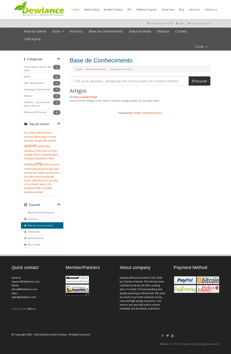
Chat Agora (32, 39)
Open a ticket (19, 308)
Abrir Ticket (32, 244)
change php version (44, 140)
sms (57, 172)
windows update (33, 192)
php (39, 163)
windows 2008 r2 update (38, 188)
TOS (175, 344)
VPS (129, 9)
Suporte (79, 69)
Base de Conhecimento (106, 31)
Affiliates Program (146, 9)
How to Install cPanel (83, 97)
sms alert (29, 176)
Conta (201, 47)
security (49, 172)
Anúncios (76, 31)
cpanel (30, 145)
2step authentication (40, 132)
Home (75, 9)
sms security (42, 176)
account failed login (35, 136)
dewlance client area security (40, 151)
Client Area (168, 9)
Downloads (32, 231)
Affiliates (164, 344)
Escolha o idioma (198, 23)
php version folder (43, 169)
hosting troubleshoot (36, 158)
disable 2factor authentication (41, 154)
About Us (194, 9)
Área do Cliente (35, 31)
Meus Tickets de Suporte (40, 212)
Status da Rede (140, 31)
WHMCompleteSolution (148, 113)
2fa (26, 132)
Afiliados (163, 31)
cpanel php (43, 146)
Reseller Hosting (113, 9)
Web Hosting (91, 9)
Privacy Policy (189, 344)
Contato (181, 31)
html (51, 158)
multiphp (29, 164)
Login (180, 23)
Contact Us (211, 9)
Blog (181, 9)
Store (58, 31)
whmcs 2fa (45, 184)
